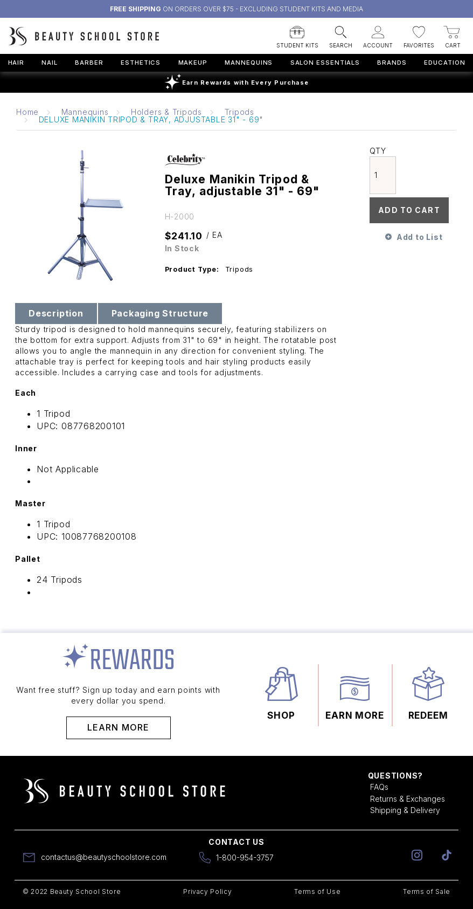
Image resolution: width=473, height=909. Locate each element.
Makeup (192, 62)
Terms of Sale (426, 891)
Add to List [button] (419, 237)
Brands (391, 62)
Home (27, 111)
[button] (297, 34)
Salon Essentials (325, 62)
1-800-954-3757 (245, 857)
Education (444, 62)
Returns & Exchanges (407, 798)
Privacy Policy (207, 891)
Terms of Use (317, 891)
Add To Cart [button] (409, 210)
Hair (16, 62)
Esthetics (141, 62)
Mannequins (249, 62)
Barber (89, 62)
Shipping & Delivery (405, 810)
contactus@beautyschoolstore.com (103, 857)
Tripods (239, 111)
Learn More (118, 727)
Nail (49, 62)
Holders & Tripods (166, 111)
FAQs (379, 786)
